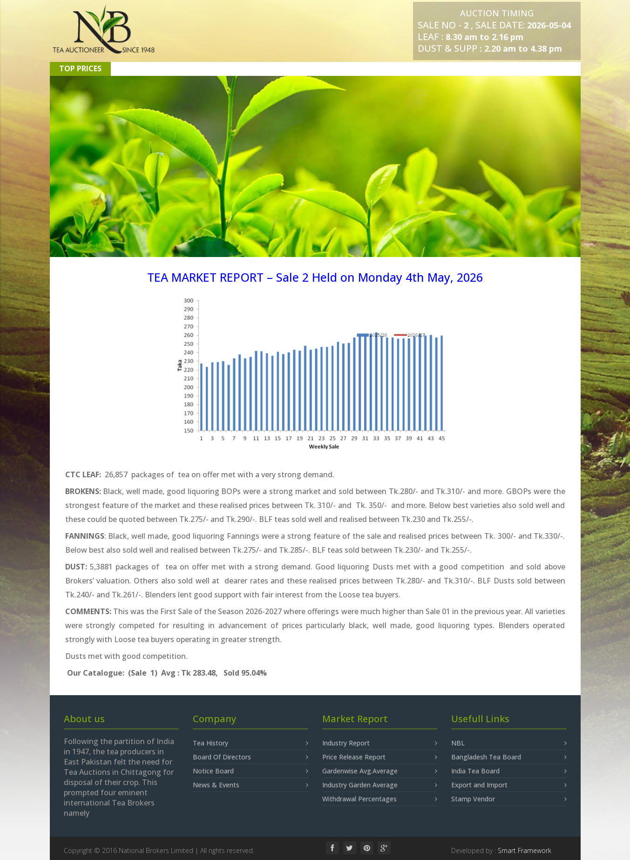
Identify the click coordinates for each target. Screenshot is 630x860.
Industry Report (380, 743)
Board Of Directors (250, 757)
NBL (509, 743)
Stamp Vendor (509, 799)
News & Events (250, 785)
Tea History (250, 743)
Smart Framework (524, 850)
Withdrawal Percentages (380, 799)
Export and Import (509, 785)
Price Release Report (380, 757)
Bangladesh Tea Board (509, 757)
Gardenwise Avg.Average (380, 771)
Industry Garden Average (380, 785)
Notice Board (250, 771)
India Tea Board (509, 771)
